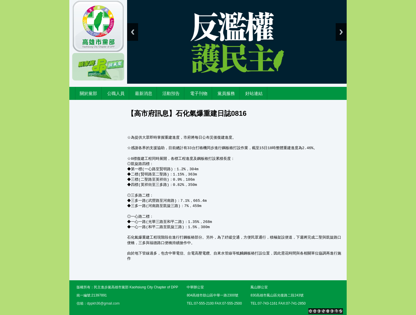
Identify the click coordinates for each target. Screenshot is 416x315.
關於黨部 (88, 93)
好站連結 (254, 93)
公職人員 (116, 93)
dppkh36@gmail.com (103, 303)
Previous (132, 32)
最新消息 (143, 93)
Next (341, 32)
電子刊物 (198, 93)
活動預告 (171, 93)
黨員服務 (226, 93)
